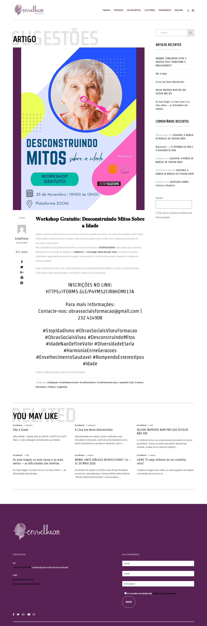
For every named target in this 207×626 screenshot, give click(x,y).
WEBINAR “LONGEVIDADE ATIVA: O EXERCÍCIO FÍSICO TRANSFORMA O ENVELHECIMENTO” (171, 62)
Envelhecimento (88, 382)
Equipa (179, 10)
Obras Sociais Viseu (107, 252)
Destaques (52, 382)
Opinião (118, 10)
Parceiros (165, 10)
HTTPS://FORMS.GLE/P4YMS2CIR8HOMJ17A (90, 291)
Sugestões (62, 387)
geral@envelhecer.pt (23, 579)
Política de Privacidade (164, 593)
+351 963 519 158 (22, 567)
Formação (92, 252)
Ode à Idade (161, 73)
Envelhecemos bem (69, 382)
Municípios (134, 10)
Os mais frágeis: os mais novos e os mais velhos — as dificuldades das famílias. (173, 105)
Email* (174, 203)
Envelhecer (21, 238)
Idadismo (78, 252)
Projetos (52, 387)
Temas (106, 10)
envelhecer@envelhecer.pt (26, 584)
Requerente (161, 147)
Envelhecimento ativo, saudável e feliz (115, 382)
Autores (150, 10)
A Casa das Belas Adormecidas (170, 82)
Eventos (139, 382)
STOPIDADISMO (107, 247)
